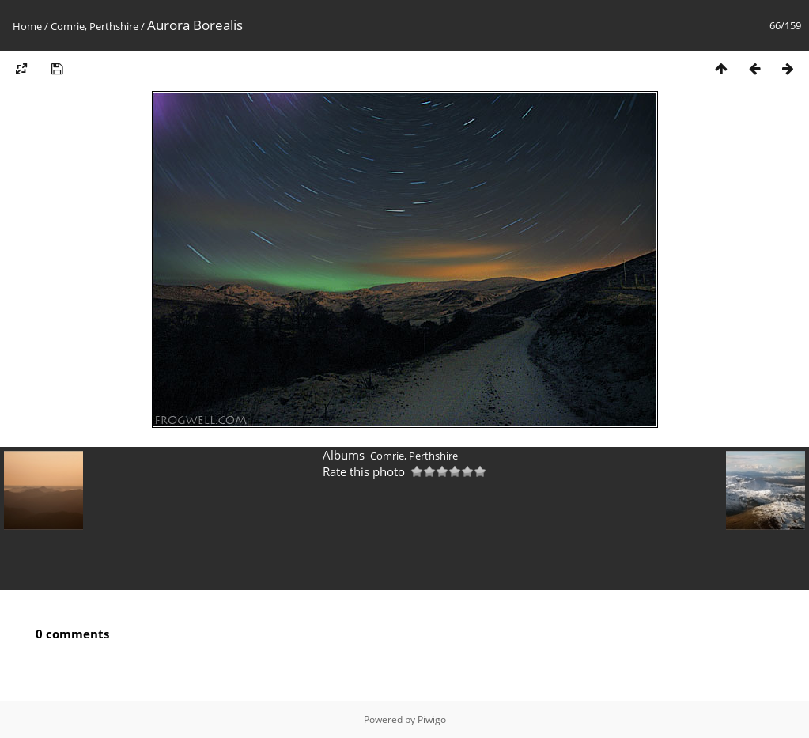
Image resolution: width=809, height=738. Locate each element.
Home (27, 26)
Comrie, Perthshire (94, 26)
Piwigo (432, 719)
